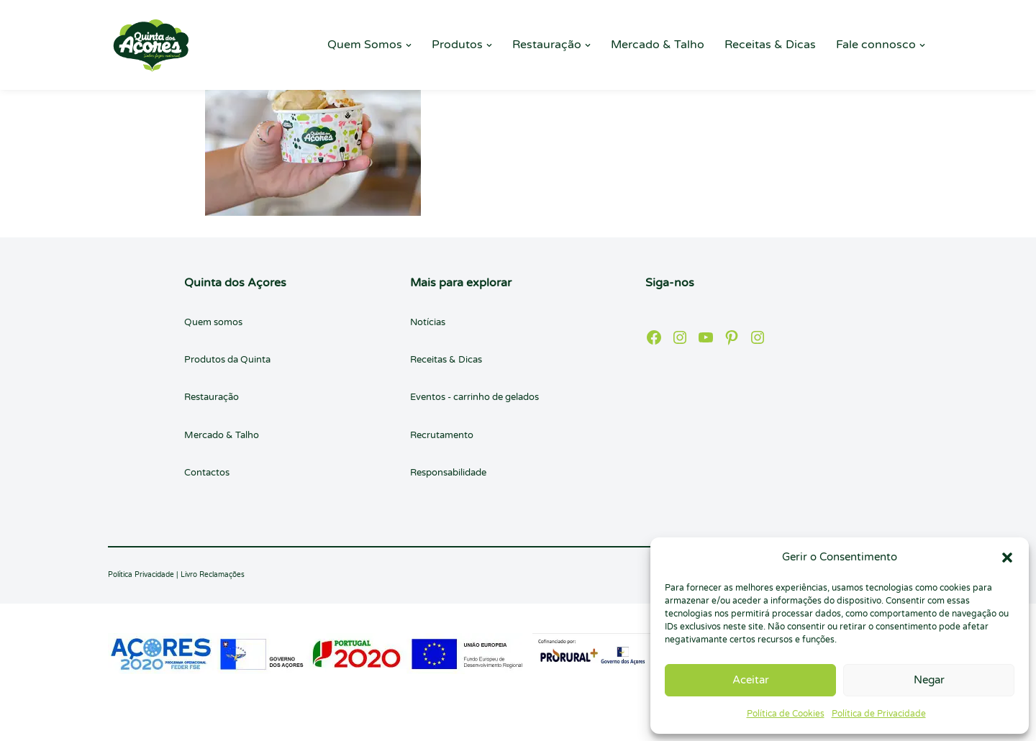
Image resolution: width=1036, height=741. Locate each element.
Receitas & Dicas (770, 44)
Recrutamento (441, 435)
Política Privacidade (141, 574)
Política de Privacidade (879, 714)
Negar (929, 679)
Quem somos (213, 322)
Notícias (427, 322)
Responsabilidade (448, 472)
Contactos (207, 472)
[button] (1007, 557)
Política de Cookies (785, 714)
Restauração (211, 397)
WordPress (241, 722)
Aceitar (750, 679)
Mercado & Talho (657, 44)
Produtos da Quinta (227, 359)
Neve (122, 722)
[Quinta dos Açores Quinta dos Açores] (151, 45)
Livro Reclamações (213, 574)
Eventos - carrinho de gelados (474, 397)
